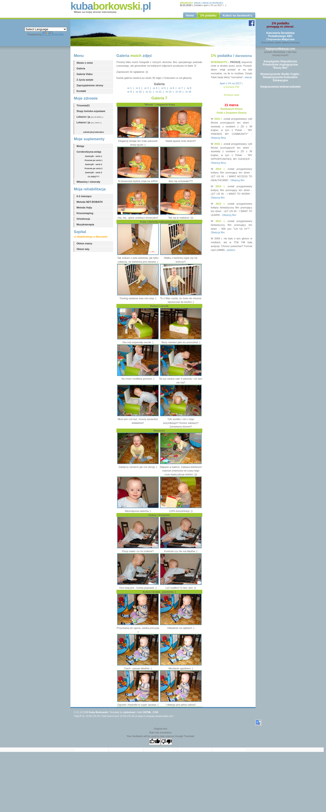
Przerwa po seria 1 (93, 160)
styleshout (129, 712)
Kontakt (81, 91)
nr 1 (129, 88)
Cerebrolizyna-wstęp (89, 151)
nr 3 (146, 88)
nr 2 (138, 88)
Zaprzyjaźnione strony (90, 85)
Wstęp (80, 146)
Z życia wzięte (85, 79)
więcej (197, 3)
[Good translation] (155, 741)
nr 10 (139, 91)
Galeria (81, 68)
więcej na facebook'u (212, 3)
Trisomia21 (83, 105)
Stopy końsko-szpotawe (91, 111)
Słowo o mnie (85, 62)
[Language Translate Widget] (46, 29)
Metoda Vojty (84, 207)
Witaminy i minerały (88, 181)
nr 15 (188, 91)
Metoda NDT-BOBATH (89, 202)
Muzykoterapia (85, 224)
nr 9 (129, 91)
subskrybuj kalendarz (93, 132)
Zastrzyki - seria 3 (93, 172)
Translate (53, 34)
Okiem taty (83, 249)
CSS (155, 712)
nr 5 (163, 88)
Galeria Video (85, 74)
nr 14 (179, 91)
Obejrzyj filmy (218, 137)
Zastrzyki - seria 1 (93, 156)
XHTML (147, 712)
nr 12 (159, 91)
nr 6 (172, 88)
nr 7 (180, 88)
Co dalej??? (94, 176)
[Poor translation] (166, 741)
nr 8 (189, 88)
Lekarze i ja (90, 116)
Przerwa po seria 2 (93, 168)
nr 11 (149, 91)
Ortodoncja (83, 218)
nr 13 (169, 91)
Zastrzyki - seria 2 (93, 164)
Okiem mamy (84, 243)
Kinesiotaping (85, 213)
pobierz (231, 250)
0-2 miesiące (84, 196)
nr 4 (155, 88)
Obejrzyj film (237, 180)
